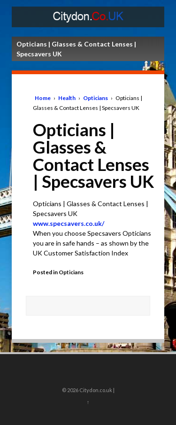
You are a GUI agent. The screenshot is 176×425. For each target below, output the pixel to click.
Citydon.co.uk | (96, 390)
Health (67, 97)
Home (43, 97)
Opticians (95, 97)
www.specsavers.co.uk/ (68, 223)
